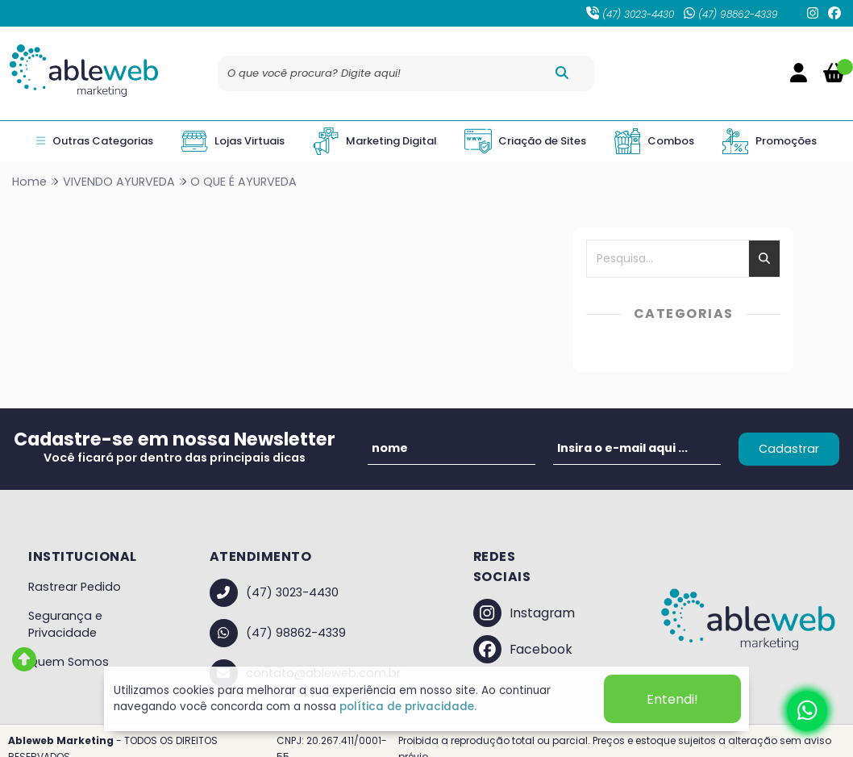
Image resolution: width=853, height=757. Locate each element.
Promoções (769, 141)
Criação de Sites (525, 141)
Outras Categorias (94, 141)
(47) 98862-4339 (731, 14)
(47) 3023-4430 (630, 14)
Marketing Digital (374, 141)
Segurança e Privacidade (65, 624)
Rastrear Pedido (74, 587)
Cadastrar (789, 449)
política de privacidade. (407, 706)
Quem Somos (68, 662)
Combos (654, 141)
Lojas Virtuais (233, 141)
